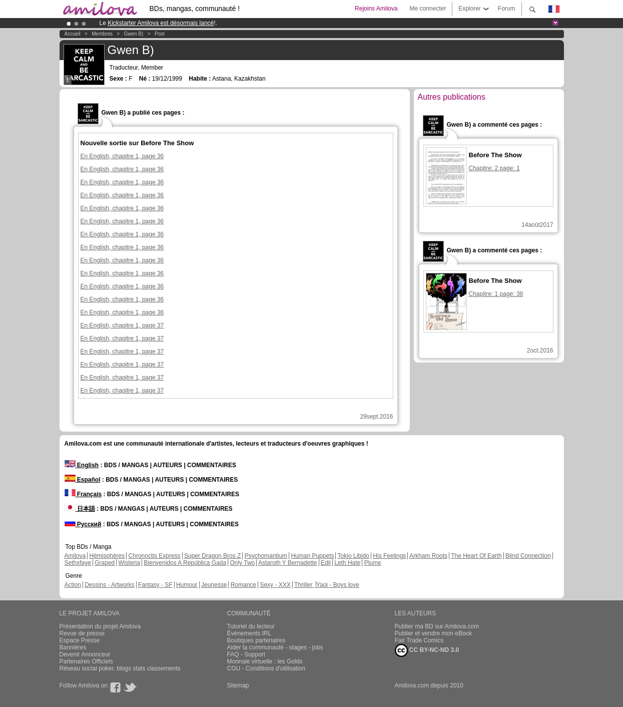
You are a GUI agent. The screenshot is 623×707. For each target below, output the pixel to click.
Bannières (73, 647)
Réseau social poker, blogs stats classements (120, 668)
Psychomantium (266, 555)
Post (160, 34)
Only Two (242, 562)
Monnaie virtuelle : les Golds (265, 661)
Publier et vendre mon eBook (433, 633)
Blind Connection (528, 555)
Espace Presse (80, 640)
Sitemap (238, 685)
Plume (372, 562)
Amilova (75, 555)
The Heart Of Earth (476, 555)
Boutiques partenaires (256, 640)
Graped (105, 562)
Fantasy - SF (155, 584)
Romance (243, 584)
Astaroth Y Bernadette (287, 562)
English (82, 465)
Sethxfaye (78, 562)
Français (83, 494)
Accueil (73, 34)
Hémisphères (107, 555)
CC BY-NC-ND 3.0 (427, 650)
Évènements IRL (249, 633)
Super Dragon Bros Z (212, 555)
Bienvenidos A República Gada (185, 562)
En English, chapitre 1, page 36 (122, 156)
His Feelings (389, 555)
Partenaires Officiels (86, 661)
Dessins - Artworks (109, 584)
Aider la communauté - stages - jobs (275, 647)
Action (73, 584)
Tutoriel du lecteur (251, 626)
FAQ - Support (246, 654)
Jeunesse (214, 584)
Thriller (304, 584)
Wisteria (129, 562)
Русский (83, 524)
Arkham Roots (428, 555)
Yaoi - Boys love (337, 584)
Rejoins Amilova (376, 8)
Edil (326, 562)
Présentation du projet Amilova (100, 626)
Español (83, 479)
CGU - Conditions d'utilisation (266, 668)
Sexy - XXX (275, 584)
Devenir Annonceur (85, 654)
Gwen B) (133, 34)
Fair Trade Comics (419, 640)
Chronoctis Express (155, 555)
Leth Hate (347, 562)
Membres (102, 34)
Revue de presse (82, 633)
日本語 (80, 508)
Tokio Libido (353, 555)
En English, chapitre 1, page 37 (122, 325)
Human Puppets (312, 555)
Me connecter (427, 8)
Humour (187, 584)
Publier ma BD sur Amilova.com (437, 626)
